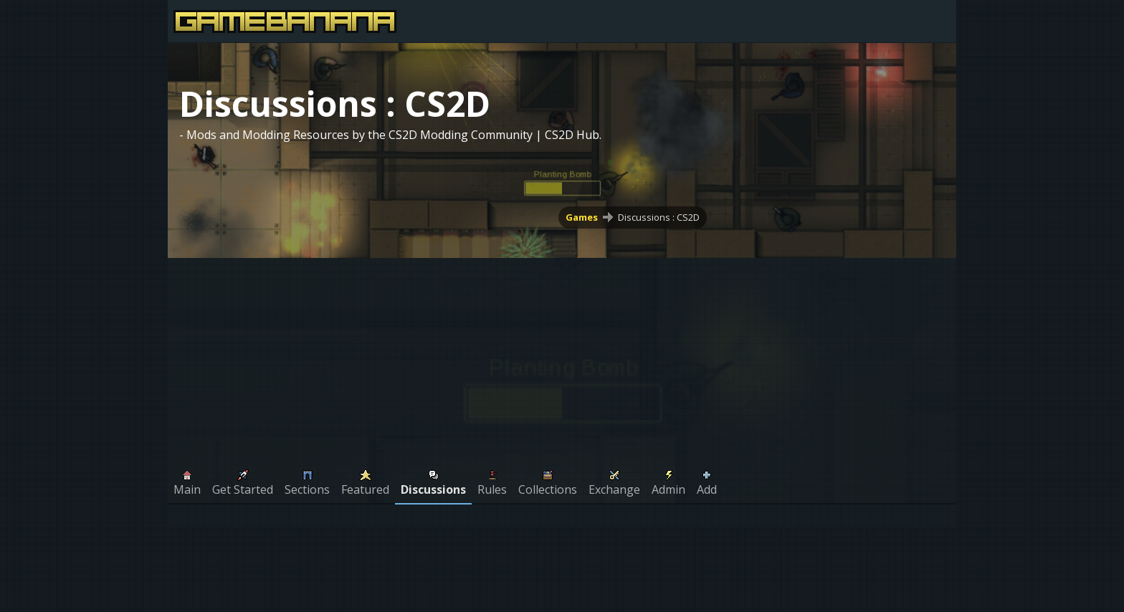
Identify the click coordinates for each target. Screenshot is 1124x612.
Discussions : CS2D (659, 217)
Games (582, 217)
